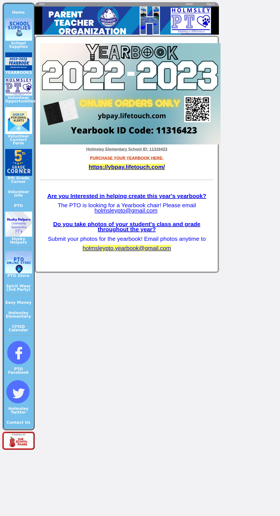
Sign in (211, 4)
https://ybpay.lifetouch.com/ (127, 167)
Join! (41, 4)
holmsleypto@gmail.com (126, 210)
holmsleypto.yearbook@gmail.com (127, 248)
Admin (189, 4)
